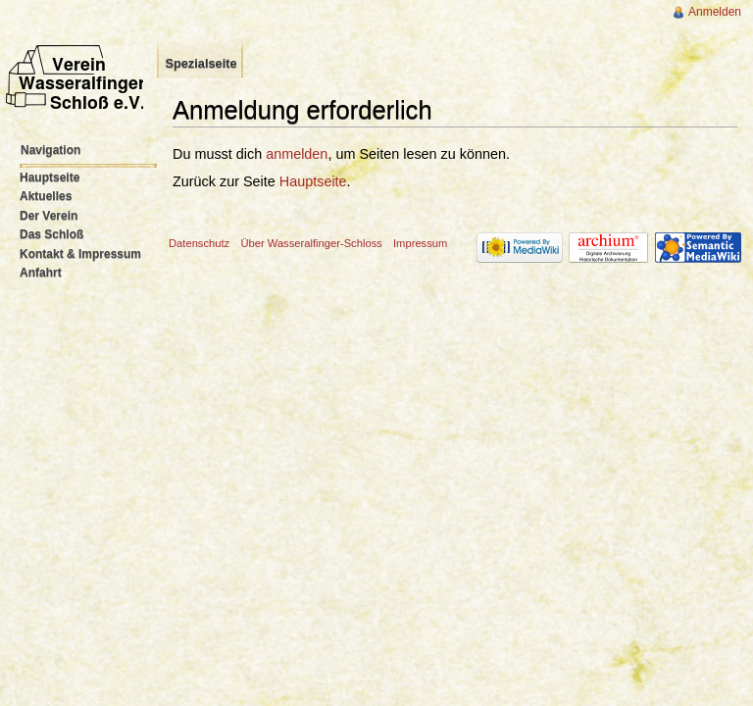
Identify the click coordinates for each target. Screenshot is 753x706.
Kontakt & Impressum (80, 254)
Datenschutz (199, 243)
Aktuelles (46, 196)
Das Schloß (51, 234)
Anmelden (714, 12)
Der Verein (48, 216)
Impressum (420, 243)
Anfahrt (41, 272)
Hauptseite (313, 181)
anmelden (296, 154)
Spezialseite (200, 63)
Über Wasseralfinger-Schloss (310, 243)
